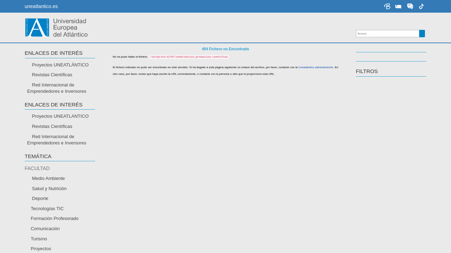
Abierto (39, 184)
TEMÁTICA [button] (38, 157)
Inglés (38, 229)
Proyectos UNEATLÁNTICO (60, 66)
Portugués (42, 238)
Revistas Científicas (52, 75)
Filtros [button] (367, 72)
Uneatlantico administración (308, 108)
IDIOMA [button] (34, 207)
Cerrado (40, 193)
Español (40, 218)
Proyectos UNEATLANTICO (60, 117)
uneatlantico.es (41, 6)
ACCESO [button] (36, 172)
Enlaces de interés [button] (53, 54)
